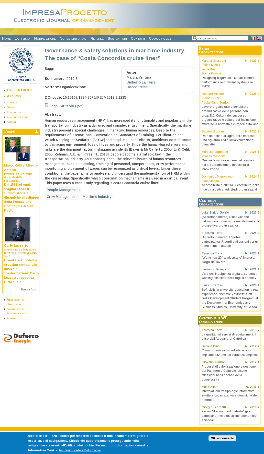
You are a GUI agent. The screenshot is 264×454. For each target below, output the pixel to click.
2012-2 (254, 346)
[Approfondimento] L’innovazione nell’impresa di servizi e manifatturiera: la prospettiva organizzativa (230, 221)
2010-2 (254, 407)
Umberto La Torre (141, 82)
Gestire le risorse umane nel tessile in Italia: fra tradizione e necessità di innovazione (228, 165)
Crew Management (62, 197)
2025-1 (254, 152)
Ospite (11, 318)
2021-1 (254, 269)
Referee (97, 38)
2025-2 (254, 94)
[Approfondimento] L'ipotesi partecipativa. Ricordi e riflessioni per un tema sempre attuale (230, 242)
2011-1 (254, 387)
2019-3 (71, 79)
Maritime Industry (97, 197)
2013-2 (254, 330)
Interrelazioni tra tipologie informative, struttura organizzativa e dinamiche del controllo (229, 395)
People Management (63, 190)
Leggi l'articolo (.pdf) (66, 106)
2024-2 (254, 176)
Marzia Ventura (139, 77)
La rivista (22, 38)
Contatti (138, 38)
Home (6, 38)
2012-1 (254, 362)
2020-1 (254, 285)
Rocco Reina (137, 87)
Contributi (14, 112)
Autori (11, 122)
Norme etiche (45, 38)
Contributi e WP (18, 117)
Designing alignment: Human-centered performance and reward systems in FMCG (229, 82)
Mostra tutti (28, 289)
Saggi (11, 107)
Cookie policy (160, 38)
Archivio (14, 96)
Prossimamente (20, 90)
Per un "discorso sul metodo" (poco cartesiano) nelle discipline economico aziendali (229, 416)
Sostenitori (117, 38)
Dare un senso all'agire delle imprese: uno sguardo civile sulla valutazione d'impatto (228, 140)
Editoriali (13, 102)
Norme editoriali (73, 38)
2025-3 (254, 60)
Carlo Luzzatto (16, 245)
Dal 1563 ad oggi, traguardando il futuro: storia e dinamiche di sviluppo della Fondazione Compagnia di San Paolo (21, 197)
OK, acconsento (222, 441)
